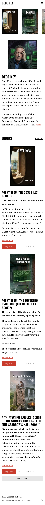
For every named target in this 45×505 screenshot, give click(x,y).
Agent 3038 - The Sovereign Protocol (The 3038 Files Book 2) (20, 304)
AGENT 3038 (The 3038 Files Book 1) (20, 194)
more (38, 124)
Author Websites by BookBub (19, 500)
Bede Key (7, 3)
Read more (7, 240)
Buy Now (9, 246)
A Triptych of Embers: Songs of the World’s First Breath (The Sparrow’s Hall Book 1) (21, 421)
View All (39, 138)
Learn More (29, 246)
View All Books (22, 478)
